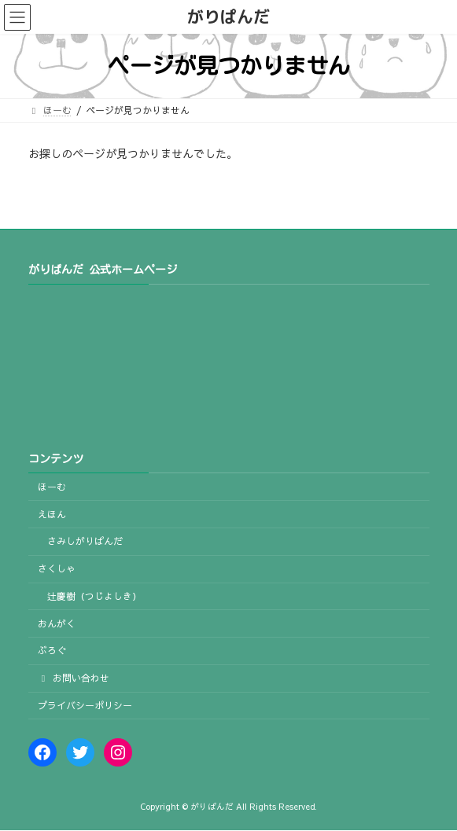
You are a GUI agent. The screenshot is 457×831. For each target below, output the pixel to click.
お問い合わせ (74, 678)
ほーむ (52, 486)
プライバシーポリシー (85, 705)
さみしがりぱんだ (85, 541)
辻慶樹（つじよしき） (94, 596)
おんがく (57, 623)
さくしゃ (57, 568)
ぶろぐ (52, 651)
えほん (52, 514)
